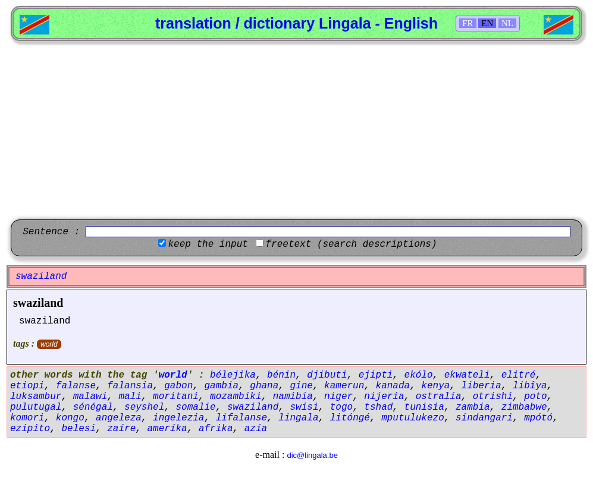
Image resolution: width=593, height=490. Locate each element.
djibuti (327, 375)
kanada (393, 386)
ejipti (376, 375)
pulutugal (35, 407)
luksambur (35, 396)
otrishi (493, 396)
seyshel (144, 407)
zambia (473, 407)
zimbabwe (524, 407)
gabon (178, 386)
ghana (264, 386)
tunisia (424, 407)
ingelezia (178, 418)
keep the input (207, 244)
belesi (78, 428)
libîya (530, 386)
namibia (293, 396)
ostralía (439, 396)
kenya (435, 386)
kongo (70, 418)
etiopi (27, 386)
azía (255, 428)
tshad (378, 407)
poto (535, 396)
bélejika (233, 375)
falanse (76, 386)
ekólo (418, 375)
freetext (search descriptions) (351, 244)
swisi (304, 407)
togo (341, 407)
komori (27, 418)
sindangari (484, 418)
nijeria (384, 396)
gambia (221, 386)
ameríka (167, 428)
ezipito (30, 428)
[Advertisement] (296, 130)
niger (338, 396)
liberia (481, 386)
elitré (518, 375)
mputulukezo (412, 418)
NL (507, 23)
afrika (216, 428)
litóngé (350, 418)
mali (129, 396)
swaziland (38, 302)
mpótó (538, 418)
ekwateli (467, 375)
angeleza (119, 418)
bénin (281, 375)
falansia (130, 386)
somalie (195, 407)
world (49, 344)
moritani (176, 396)
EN (487, 23)
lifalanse (241, 418)
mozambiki (235, 396)
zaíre (121, 428)
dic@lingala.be (312, 455)
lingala (298, 418)
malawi (90, 396)
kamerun (344, 386)
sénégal (93, 407)
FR (467, 23)
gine (301, 386)
